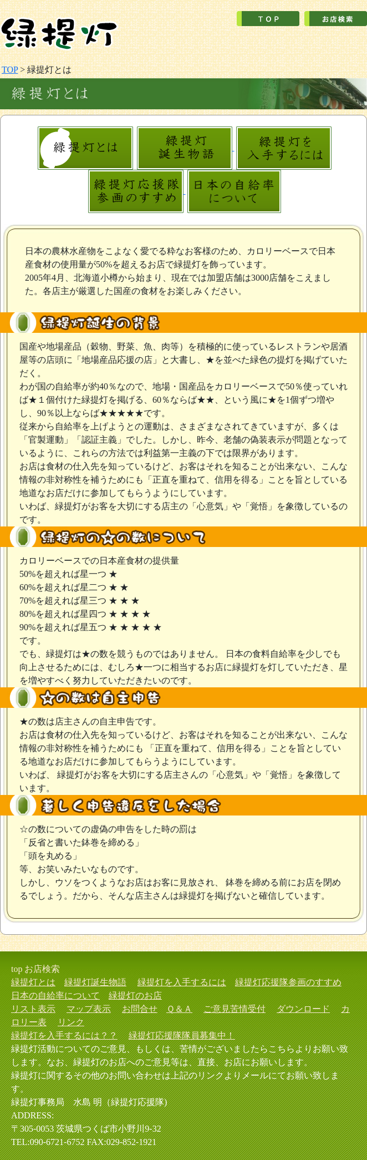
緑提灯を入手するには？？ (64, 1035)
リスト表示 (33, 1009)
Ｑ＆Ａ (179, 1009)
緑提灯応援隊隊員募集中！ (182, 1035)
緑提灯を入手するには (181, 982)
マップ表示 (89, 1009)
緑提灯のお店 (135, 995)
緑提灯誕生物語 (95, 982)
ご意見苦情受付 (234, 1009)
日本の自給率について (55, 995)
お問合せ (139, 1009)
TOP (10, 69)
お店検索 (42, 969)
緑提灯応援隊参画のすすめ (288, 982)
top (16, 969)
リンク (71, 1022)
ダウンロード (303, 1009)
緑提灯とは (33, 982)
